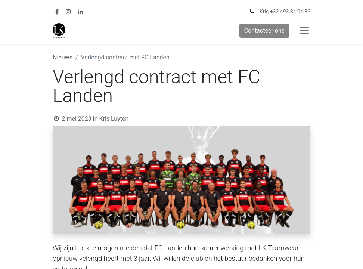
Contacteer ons (264, 30)
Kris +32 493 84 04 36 (285, 12)
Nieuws (62, 57)
